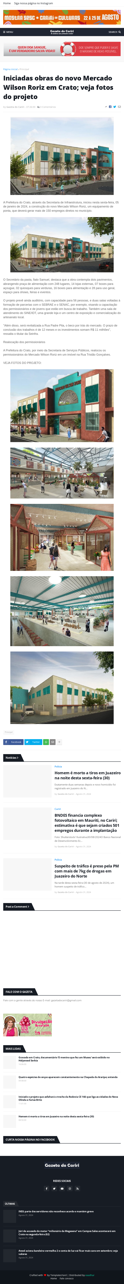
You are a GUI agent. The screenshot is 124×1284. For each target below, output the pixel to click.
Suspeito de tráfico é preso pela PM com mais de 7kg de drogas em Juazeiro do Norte (87, 871)
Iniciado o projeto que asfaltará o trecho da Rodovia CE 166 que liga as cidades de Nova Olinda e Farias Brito (68, 1098)
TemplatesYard (58, 1275)
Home (7, 3)
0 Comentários (48, 106)
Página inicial (10, 69)
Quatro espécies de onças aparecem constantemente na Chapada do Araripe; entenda (68, 1077)
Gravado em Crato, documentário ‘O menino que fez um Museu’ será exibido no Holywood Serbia (64, 1059)
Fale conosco (66, 1278)
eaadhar (89, 1275)
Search (113, 31)
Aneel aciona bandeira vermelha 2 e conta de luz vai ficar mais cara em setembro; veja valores (68, 1252)
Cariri (58, 809)
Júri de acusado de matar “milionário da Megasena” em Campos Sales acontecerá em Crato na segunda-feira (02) (67, 1233)
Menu (9, 31)
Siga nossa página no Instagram (33, 3)
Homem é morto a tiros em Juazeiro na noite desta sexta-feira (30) (88, 775)
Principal (24, 69)
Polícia (58, 766)
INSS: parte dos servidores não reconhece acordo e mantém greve (56, 1211)
